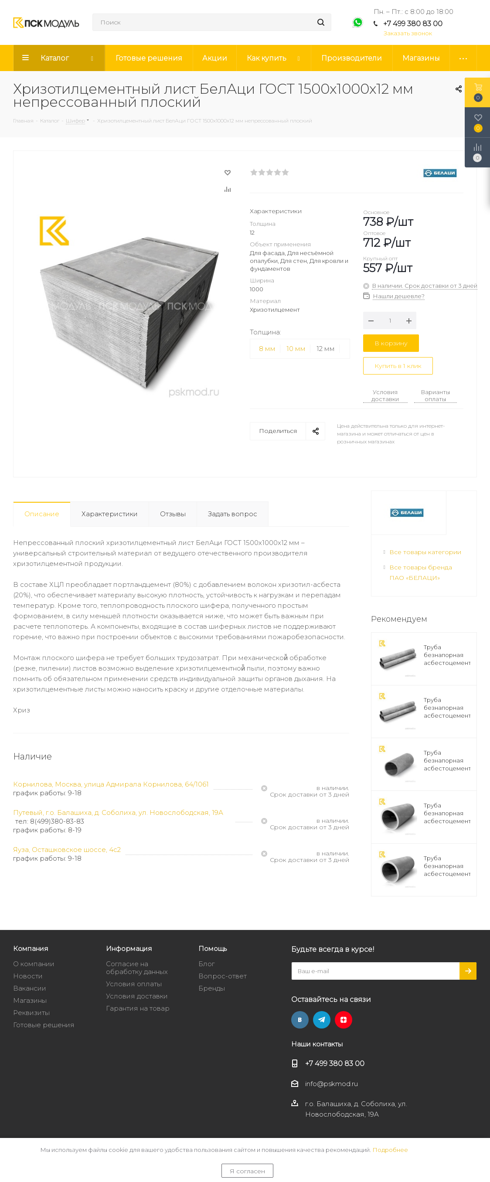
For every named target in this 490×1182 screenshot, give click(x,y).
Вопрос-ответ (222, 976)
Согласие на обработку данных (137, 968)
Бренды (211, 988)
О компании (33, 964)
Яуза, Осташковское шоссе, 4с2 (67, 849)
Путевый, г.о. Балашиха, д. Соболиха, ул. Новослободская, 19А (118, 812)
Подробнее (390, 1149)
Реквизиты (31, 1012)
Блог (206, 964)
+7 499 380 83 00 (412, 24)
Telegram (321, 1020)
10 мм (296, 348)
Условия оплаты (134, 984)
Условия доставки (385, 395)
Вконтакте (300, 1020)
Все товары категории (425, 552)
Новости (28, 976)
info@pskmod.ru (331, 1084)
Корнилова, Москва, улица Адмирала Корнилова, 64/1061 (111, 784)
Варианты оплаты (435, 395)
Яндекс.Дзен (343, 1020)
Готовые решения (44, 1025)
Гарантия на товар (138, 1008)
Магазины (30, 1000)
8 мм (267, 348)
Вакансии (29, 988)
